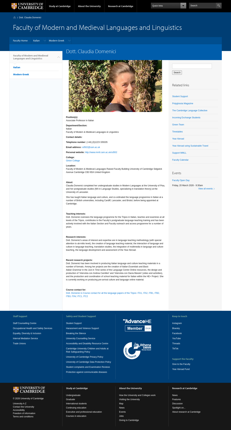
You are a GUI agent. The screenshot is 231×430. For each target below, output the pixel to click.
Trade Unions (19, 343)
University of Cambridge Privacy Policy (84, 357)
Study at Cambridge (60, 6)
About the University (89, 6)
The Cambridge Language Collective (189, 110)
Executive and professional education (84, 412)
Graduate (70, 399)
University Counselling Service (80, 338)
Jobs (121, 416)
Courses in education (76, 416)
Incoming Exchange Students (186, 117)
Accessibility (19, 410)
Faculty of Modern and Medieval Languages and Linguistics (30, 58)
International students (76, 403)
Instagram (177, 323)
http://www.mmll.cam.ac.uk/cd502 (101, 152)
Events (122, 412)
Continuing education (76, 407)
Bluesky (176, 328)
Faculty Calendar (180, 160)
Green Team (178, 124)
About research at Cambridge (186, 412)
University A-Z (20, 403)
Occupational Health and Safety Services (32, 328)
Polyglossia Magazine (182, 103)
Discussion (177, 403)
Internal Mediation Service (25, 338)
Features (176, 399)
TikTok (175, 348)
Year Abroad (178, 138)
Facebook (177, 333)
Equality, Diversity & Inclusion (27, 333)
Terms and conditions (23, 416)
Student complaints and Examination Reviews (88, 367)
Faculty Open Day (180, 180)
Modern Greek (56, 40)
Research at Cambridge (120, 6)
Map (121, 403)
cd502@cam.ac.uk (91, 147)
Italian (36, 40)
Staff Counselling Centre (24, 323)
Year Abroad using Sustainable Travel (190, 146)
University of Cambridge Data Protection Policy (88, 362)
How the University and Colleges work (137, 395)
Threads (176, 343)
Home (14, 17)
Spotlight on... (178, 407)
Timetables (177, 131)
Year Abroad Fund (180, 369)
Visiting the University (129, 399)
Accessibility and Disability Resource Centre (87, 343)
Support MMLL (179, 153)
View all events (205, 188)
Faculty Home (20, 40)
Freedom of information (24, 413)
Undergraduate (73, 395)
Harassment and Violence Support (82, 328)
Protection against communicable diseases (86, 372)
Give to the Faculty (181, 364)
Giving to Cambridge (129, 420)
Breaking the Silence (76, 333)
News (122, 407)
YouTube (176, 338)
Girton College (73, 160)
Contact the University (23, 407)
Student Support (180, 96)
